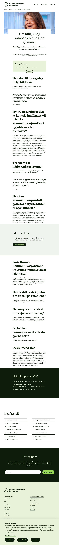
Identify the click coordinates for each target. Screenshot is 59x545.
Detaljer (21, 540)
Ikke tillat (36, 540)
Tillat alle (10, 540)
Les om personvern (10, 535)
